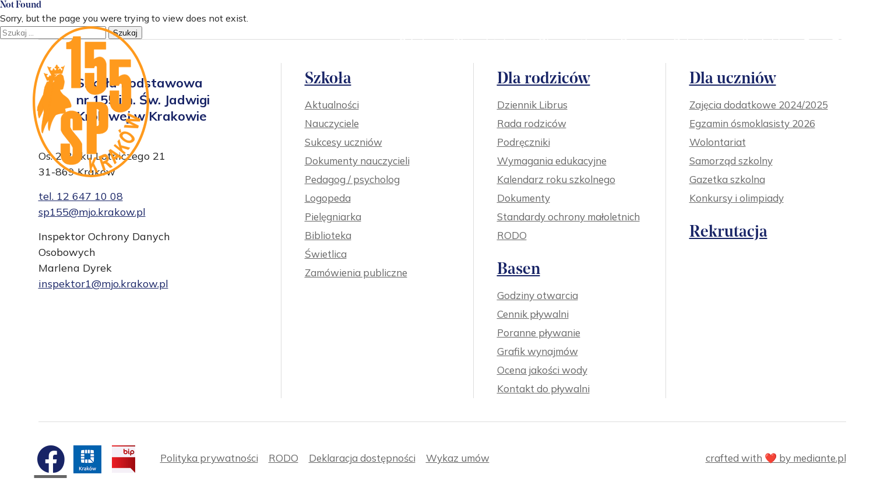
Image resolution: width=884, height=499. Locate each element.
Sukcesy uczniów (343, 142)
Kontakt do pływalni (543, 388)
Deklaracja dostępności (362, 458)
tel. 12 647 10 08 (80, 196)
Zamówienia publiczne (356, 272)
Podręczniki (523, 142)
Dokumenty (523, 198)
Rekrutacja (700, 41)
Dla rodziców (489, 41)
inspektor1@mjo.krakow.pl (103, 283)
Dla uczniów (573, 41)
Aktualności (332, 105)
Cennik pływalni (533, 314)
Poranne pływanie (538, 332)
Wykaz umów (457, 458)
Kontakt (761, 41)
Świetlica (326, 254)
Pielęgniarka (333, 216)
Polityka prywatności (209, 458)
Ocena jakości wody (542, 370)
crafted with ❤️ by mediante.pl (776, 458)
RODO (512, 235)
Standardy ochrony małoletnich (568, 216)
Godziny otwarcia (537, 295)
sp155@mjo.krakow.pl (92, 212)
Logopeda (328, 198)
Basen (640, 41)
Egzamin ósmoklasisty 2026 (752, 123)
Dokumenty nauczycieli (357, 160)
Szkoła (420, 41)
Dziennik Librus (532, 105)
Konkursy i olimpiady (736, 198)
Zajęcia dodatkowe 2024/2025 (758, 105)
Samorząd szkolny (731, 160)
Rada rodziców (531, 123)
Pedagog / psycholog (352, 179)
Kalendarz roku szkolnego (556, 179)
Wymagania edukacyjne (552, 160)
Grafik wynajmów (537, 351)
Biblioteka (328, 235)
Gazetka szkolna (727, 179)
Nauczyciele (332, 123)
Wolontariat (717, 142)
